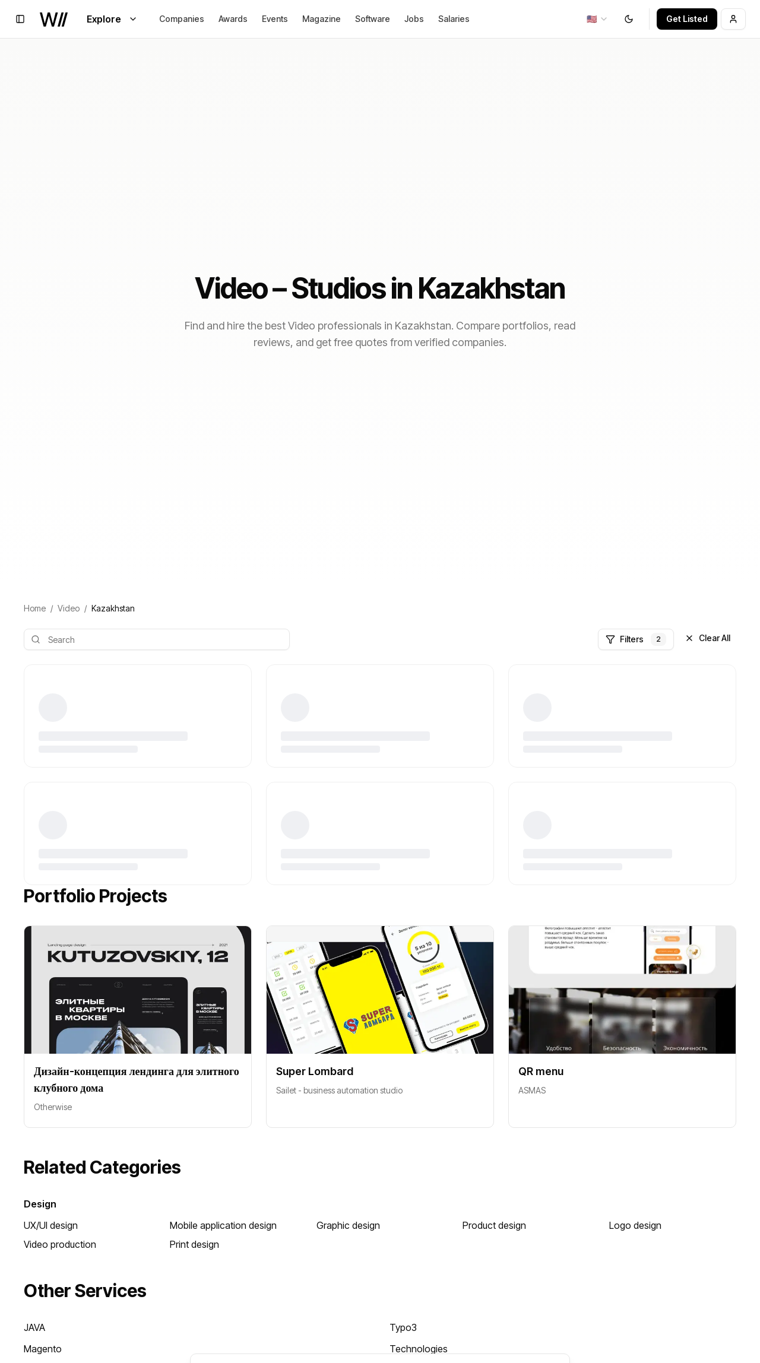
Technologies (419, 1349)
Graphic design (348, 1225)
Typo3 (403, 1327)
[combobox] (598, 19)
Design (40, 1204)
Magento (43, 1349)
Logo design (635, 1225)
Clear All (707, 638)
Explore (112, 19)
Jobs (414, 19)
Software (372, 19)
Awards (233, 19)
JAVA (34, 1327)
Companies (181, 19)
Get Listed (687, 19)
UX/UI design (51, 1225)
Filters (636, 639)
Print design (194, 1244)
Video (69, 608)
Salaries (454, 19)
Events (275, 19)
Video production (60, 1244)
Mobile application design (223, 1225)
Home (35, 608)
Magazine (321, 19)
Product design (494, 1225)
